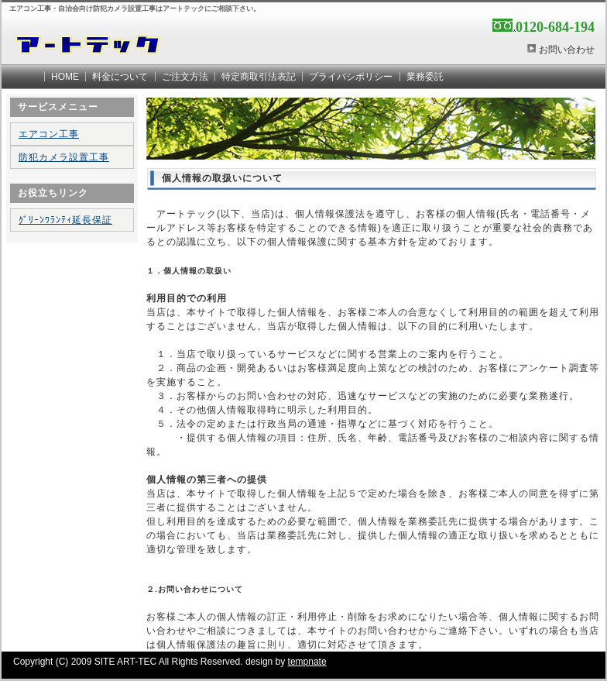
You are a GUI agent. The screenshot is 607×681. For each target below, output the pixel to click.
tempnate (307, 661)
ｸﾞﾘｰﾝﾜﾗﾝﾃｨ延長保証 (65, 220)
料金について (120, 76)
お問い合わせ (567, 49)
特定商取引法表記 (258, 76)
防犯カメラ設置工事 (64, 157)
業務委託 (425, 76)
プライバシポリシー (351, 76)
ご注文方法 (185, 76)
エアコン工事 (49, 134)
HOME (65, 76)
